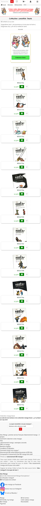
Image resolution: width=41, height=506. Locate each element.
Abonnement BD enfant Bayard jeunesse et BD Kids (16, 452)
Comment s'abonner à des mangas (11, 439)
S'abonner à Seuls (20, 57)
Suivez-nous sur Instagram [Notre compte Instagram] (10, 489)
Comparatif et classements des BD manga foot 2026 (16, 454)
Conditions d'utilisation (7, 448)
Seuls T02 (20, 110)
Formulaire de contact (9, 480)
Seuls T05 (20, 190)
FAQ (1, 441)
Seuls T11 (20, 351)
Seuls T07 (20, 244)
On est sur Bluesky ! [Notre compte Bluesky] (8, 493)
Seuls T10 (20, 324)
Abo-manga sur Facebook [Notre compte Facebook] (10, 484)
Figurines (3, 503)
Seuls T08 (20, 270)
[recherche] (5, 1)
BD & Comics (25, 498)
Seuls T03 (20, 136)
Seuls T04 (20, 163)
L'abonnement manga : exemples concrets (13, 443)
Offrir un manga (5, 444)
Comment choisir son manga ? (9, 450)
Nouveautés (24, 502)
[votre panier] (23, 1)
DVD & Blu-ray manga (7, 500)
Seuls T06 (20, 217)
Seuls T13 (20, 405)
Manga (2, 498)
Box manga (3, 502)
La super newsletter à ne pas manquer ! (20, 427)
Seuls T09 (20, 297)
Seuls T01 (20, 83)
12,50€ (19, 86)
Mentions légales (5, 446)
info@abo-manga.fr (8, 478)
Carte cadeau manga (27, 500)
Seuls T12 (20, 378)
